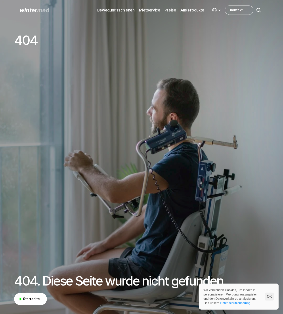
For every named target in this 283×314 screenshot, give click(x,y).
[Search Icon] (258, 10)
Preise (170, 10)
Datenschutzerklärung (235, 303)
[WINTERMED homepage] (34, 10)
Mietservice (149, 10)
